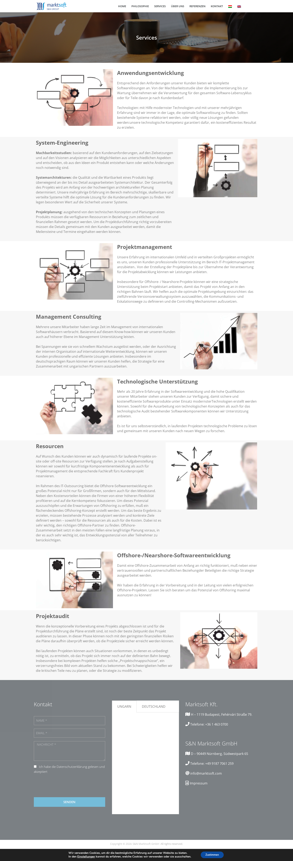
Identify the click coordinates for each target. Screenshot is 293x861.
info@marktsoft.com (206, 773)
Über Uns (177, 6)
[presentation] (65, 786)
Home (122, 6)
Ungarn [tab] (124, 706)
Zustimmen (212, 854)
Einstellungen (84, 856)
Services (160, 6)
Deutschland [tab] (153, 706)
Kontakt (217, 6)
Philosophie (140, 6)
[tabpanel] (145, 763)
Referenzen (197, 6)
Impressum (198, 783)
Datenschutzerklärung (72, 767)
